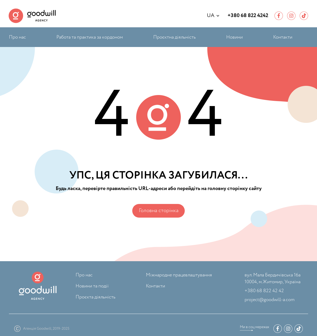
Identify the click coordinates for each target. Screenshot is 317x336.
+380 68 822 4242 (248, 15)
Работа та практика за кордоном (89, 37)
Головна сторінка (158, 210)
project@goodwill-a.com (269, 299)
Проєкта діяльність (95, 297)
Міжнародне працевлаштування (179, 275)
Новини (234, 37)
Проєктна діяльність (174, 37)
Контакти (282, 37)
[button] (216, 15)
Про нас (17, 37)
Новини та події (92, 286)
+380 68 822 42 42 (264, 290)
